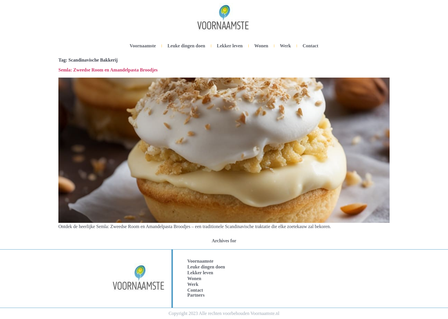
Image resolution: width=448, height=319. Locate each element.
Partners (196, 295)
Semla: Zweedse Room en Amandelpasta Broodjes (107, 69)
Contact (310, 45)
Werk (285, 45)
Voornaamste (143, 45)
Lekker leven (230, 45)
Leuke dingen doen (186, 45)
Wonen (261, 45)
